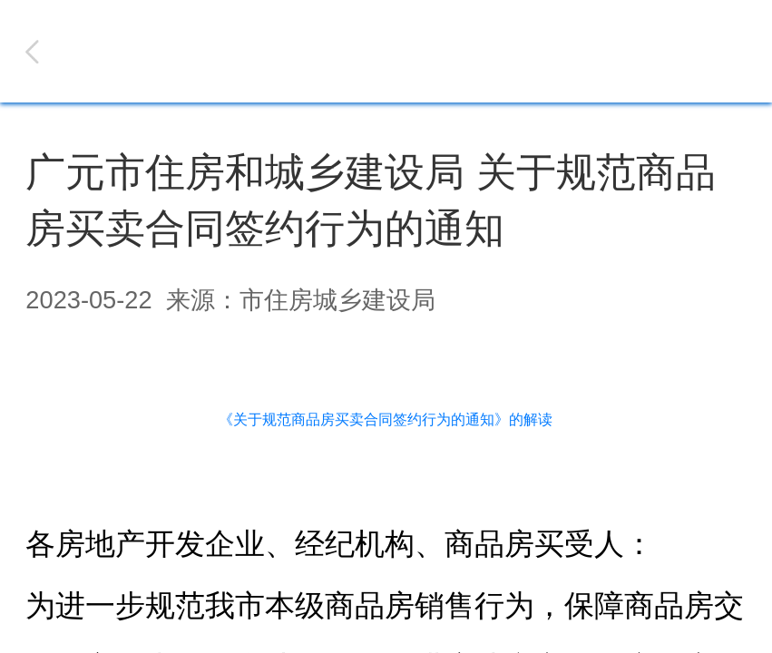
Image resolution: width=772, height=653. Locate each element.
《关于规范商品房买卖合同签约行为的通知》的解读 (385, 419)
